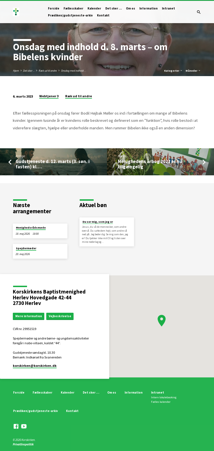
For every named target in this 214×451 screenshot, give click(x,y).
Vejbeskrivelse (60, 316)
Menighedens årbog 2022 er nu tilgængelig (150, 164)
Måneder (193, 70)
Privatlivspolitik (23, 444)
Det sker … (113, 8)
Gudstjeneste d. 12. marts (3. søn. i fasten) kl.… (53, 164)
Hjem (16, 70)
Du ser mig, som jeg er (97, 222)
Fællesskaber (73, 8)
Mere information (28, 316)
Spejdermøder (26, 248)
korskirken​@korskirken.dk (35, 365)
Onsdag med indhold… (73, 70)
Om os (130, 8)
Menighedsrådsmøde (31, 227)
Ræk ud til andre (48, 70)
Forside (53, 8)
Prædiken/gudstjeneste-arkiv (70, 15)
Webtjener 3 (49, 96)
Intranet (168, 8)
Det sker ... (29, 70)
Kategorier (173, 70)
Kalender (94, 8)
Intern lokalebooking (163, 397)
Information (148, 8)
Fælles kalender (161, 402)
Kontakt (103, 15)
